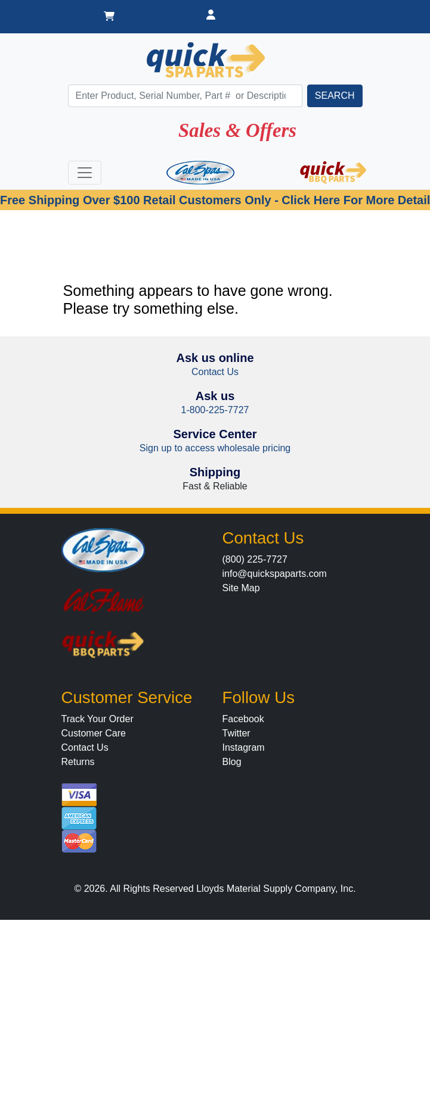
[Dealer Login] (211, 17)
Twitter (236, 733)
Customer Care (93, 733)
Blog (232, 762)
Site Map (241, 588)
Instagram (243, 747)
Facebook (243, 719)
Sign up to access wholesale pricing (215, 448)
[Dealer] (316, 9)
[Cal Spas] (200, 173)
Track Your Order (97, 719)
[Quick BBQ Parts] (333, 173)
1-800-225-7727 (215, 410)
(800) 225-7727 (254, 559)
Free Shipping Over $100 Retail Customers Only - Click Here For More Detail (215, 200)
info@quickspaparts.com (274, 574)
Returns (78, 762)
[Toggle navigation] (84, 173)
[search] (335, 96)
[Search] (185, 96)
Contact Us (215, 372)
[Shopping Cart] (109, 17)
